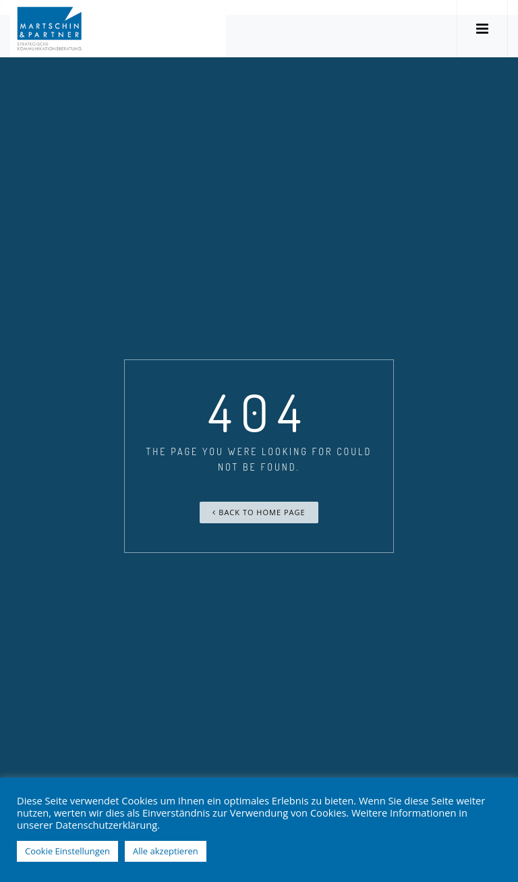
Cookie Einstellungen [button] (67, 851)
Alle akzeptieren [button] (165, 851)
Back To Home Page (258, 512)
